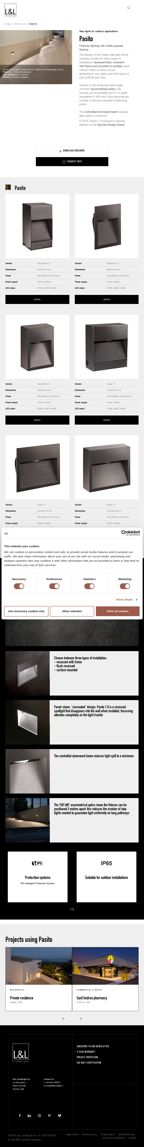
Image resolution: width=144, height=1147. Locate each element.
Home (8, 24)
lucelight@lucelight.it (54, 1086)
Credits (132, 1138)
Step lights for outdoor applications (98, 31)
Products (20, 24)
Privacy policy (89, 1134)
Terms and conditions (113, 1138)
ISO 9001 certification (89, 1062)
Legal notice (72, 1134)
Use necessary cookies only (26, 611)
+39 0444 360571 (53, 1083)
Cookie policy (108, 1134)
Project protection (87, 1057)
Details (37, 299)
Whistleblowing (126, 1134)
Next (78, 909)
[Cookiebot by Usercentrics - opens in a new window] (124, 533)
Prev (66, 909)
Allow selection (72, 611)
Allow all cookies (118, 611)
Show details (124, 599)
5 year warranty (86, 1051)
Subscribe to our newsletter (93, 1046)
